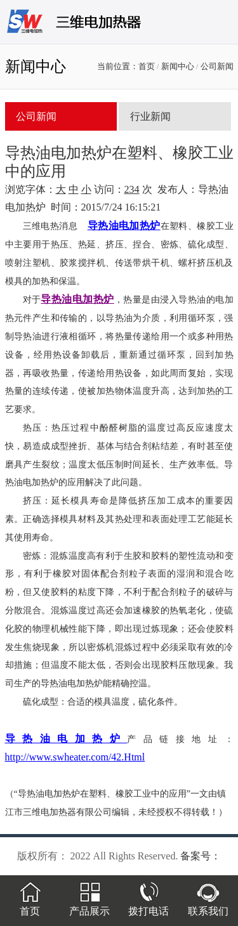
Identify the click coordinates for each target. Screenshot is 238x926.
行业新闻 (150, 116)
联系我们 (208, 905)
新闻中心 (177, 66)
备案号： (200, 856)
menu (215, 26)
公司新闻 (217, 66)
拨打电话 (148, 905)
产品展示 (89, 905)
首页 (146, 66)
